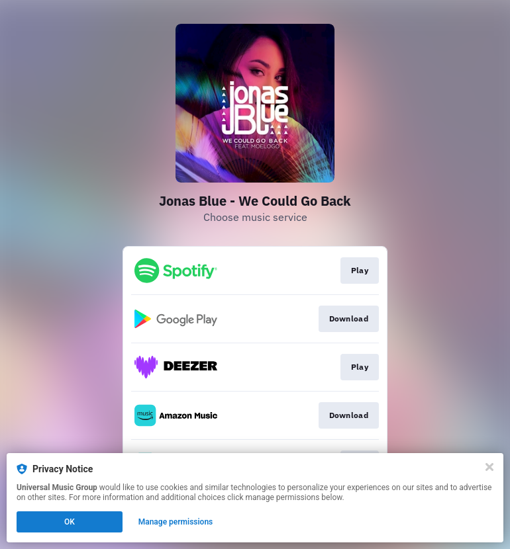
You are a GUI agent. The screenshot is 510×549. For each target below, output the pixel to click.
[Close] (489, 467)
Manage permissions (175, 522)
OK (69, 522)
